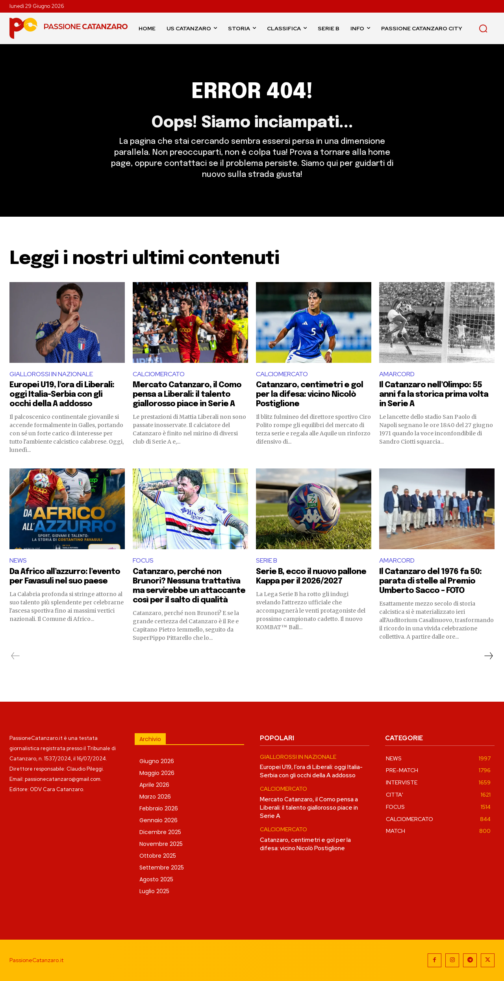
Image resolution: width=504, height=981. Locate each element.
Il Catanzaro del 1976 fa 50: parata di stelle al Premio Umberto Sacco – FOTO (430, 581)
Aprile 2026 (154, 785)
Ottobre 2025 (157, 856)
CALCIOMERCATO (159, 374)
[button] (483, 28)
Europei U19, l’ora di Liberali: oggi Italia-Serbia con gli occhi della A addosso (61, 394)
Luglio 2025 (154, 891)
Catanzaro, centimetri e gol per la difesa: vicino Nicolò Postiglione (309, 394)
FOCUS (143, 560)
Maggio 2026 (156, 773)
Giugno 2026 (156, 761)
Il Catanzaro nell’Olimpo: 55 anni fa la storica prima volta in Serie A (433, 394)
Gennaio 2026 (158, 820)
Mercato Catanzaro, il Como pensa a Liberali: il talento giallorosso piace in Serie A (187, 394)
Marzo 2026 (155, 797)
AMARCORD (397, 374)
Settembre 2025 (161, 867)
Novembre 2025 (161, 844)
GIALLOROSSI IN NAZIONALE (51, 374)
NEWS (18, 560)
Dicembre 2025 (160, 832)
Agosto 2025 (156, 879)
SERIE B (266, 560)
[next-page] (488, 656)
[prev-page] (15, 656)
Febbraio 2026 (158, 808)
